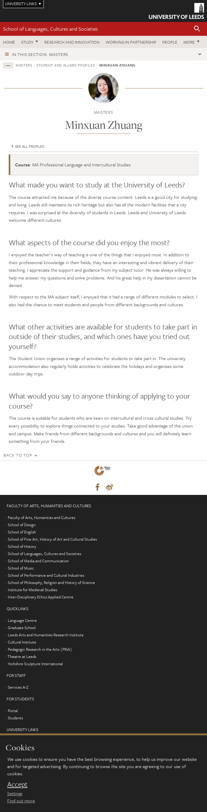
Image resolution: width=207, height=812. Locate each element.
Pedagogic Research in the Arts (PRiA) (40, 649)
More (189, 42)
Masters (24, 65)
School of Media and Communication (38, 561)
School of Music (21, 568)
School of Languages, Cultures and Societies (50, 28)
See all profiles (27, 146)
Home (9, 42)
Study (27, 42)
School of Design (22, 525)
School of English (22, 532)
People (169, 42)
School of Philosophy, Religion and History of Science (51, 582)
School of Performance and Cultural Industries (46, 575)
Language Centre (22, 620)
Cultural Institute (22, 642)
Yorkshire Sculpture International (35, 664)
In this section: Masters (40, 54)
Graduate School (22, 628)
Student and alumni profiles (66, 65)
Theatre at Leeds (22, 656)
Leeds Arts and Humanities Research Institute (46, 635)
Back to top (18, 455)
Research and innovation (72, 42)
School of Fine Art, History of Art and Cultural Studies (52, 539)
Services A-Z (18, 687)
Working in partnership (131, 42)
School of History (22, 546)
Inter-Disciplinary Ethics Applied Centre (40, 597)
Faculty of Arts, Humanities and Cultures (41, 517)
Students (15, 718)
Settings (14, 793)
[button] (197, 29)
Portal (13, 711)
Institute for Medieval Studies (32, 590)
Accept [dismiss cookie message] (17, 784)
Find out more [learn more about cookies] (21, 800)
